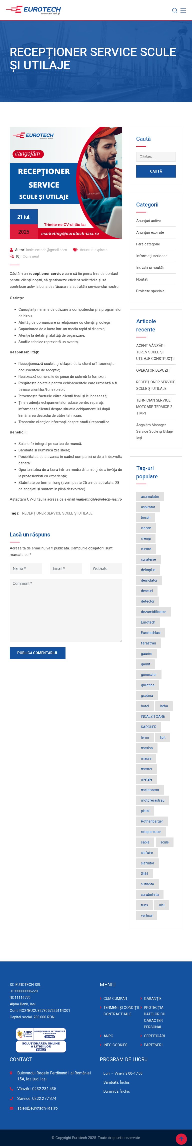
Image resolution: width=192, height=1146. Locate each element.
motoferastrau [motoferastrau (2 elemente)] (152, 800)
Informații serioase (152, 256)
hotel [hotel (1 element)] (145, 706)
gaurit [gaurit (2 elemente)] (145, 664)
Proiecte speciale (150, 291)
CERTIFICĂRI (154, 1036)
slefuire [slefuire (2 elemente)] (147, 853)
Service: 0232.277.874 (36, 1098)
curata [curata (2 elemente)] (146, 549)
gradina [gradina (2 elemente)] (147, 696)
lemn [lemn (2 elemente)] (145, 737)
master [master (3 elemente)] (146, 769)
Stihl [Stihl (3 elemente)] (144, 874)
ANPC (108, 1036)
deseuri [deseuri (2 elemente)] (147, 591)
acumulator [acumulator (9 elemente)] (150, 497)
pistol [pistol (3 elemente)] (145, 811)
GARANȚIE (153, 998)
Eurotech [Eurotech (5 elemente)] (148, 622)
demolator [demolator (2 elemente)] (149, 580)
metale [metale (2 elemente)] (146, 779)
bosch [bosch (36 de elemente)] (145, 518)
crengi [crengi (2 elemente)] (146, 538)
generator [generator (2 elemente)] (149, 675)
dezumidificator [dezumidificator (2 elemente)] (153, 612)
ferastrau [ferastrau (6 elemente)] (148, 643)
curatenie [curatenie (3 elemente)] (148, 559)
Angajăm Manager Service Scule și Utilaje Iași (154, 431)
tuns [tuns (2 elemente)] (144, 905)
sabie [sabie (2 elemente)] (145, 842)
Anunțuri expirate (94, 250)
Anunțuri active (148, 220)
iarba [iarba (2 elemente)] (164, 706)
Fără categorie (148, 244)
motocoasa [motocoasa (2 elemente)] (150, 790)
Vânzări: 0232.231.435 (36, 1088)
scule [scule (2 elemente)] (164, 842)
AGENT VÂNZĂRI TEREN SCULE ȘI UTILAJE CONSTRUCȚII (155, 352)
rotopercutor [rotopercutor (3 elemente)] (151, 832)
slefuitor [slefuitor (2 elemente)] (147, 863)
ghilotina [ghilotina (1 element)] (147, 685)
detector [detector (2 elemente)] (147, 601)
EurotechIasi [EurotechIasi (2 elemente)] (150, 633)
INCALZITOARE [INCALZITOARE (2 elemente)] (153, 717)
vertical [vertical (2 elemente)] (146, 916)
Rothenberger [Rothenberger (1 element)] (152, 821)
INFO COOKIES (116, 1045)
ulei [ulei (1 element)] (161, 905)
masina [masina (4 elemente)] (147, 748)
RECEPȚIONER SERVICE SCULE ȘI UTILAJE (57, 513)
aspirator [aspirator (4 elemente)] (148, 507)
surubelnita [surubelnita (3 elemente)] (150, 895)
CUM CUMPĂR (115, 998)
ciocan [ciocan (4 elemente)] (146, 528)
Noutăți (142, 279)
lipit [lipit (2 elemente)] (163, 737)
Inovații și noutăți (150, 267)
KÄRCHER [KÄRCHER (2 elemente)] (148, 727)
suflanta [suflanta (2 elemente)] (147, 884)
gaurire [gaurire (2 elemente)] (146, 654)
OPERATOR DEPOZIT (153, 370)
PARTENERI (153, 1045)
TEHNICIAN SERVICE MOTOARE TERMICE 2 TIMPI (154, 407)
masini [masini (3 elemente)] (146, 758)
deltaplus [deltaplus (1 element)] (148, 570)
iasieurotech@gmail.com (46, 250)
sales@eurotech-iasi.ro (37, 1108)
